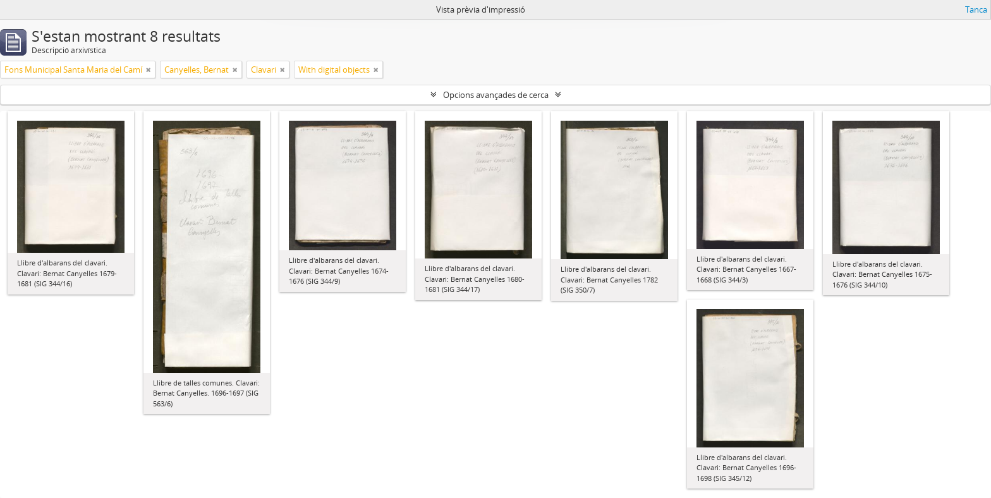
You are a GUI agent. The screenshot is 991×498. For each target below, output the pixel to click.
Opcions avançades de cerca (496, 94)
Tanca (976, 9)
